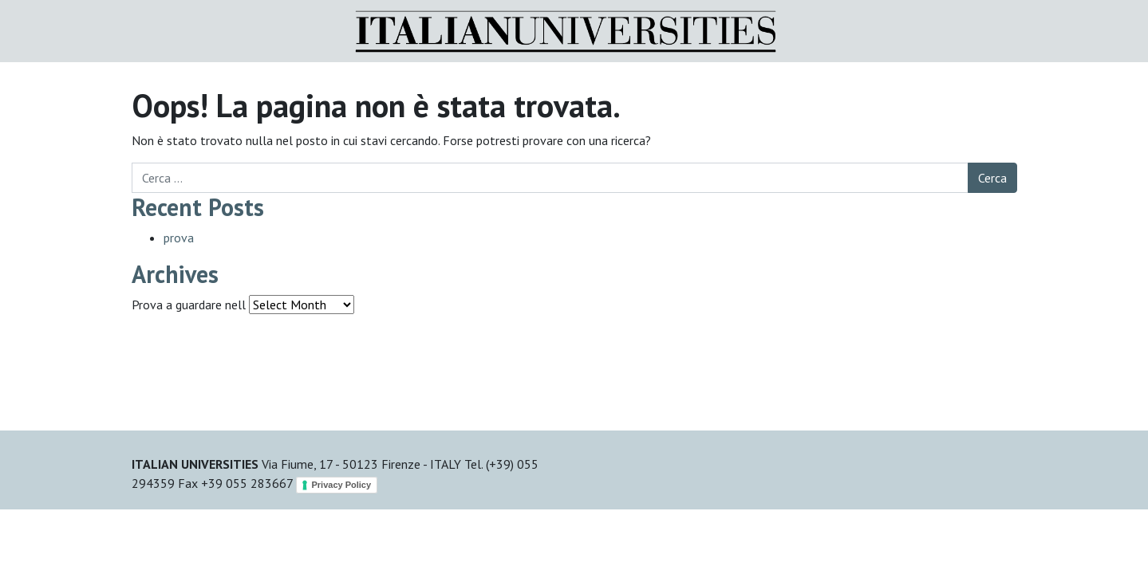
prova (179, 238)
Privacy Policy (342, 484)
